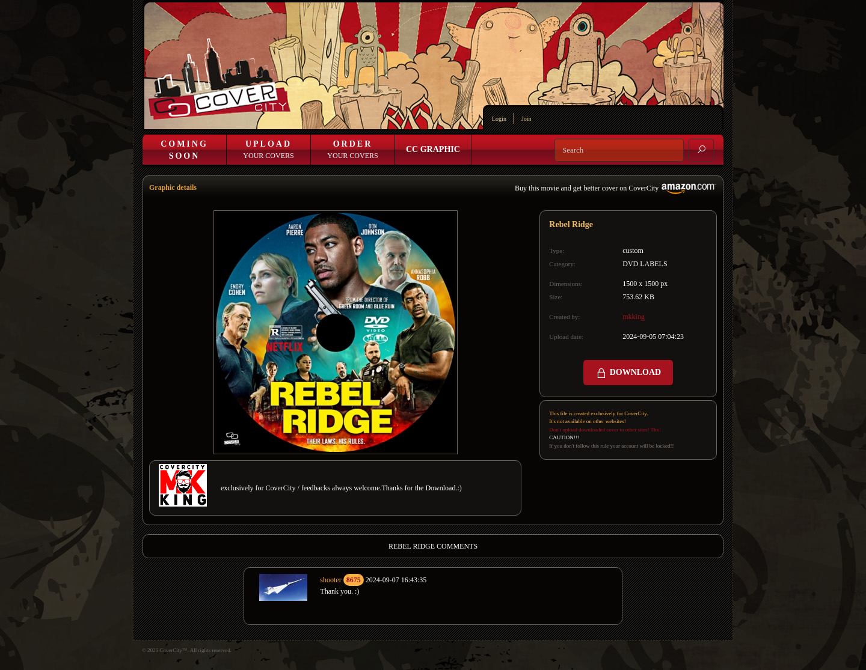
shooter (330, 580)
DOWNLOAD (628, 373)
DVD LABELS (644, 264)
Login (499, 118)
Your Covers (268, 149)
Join (526, 118)
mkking (633, 316)
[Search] (619, 150)
